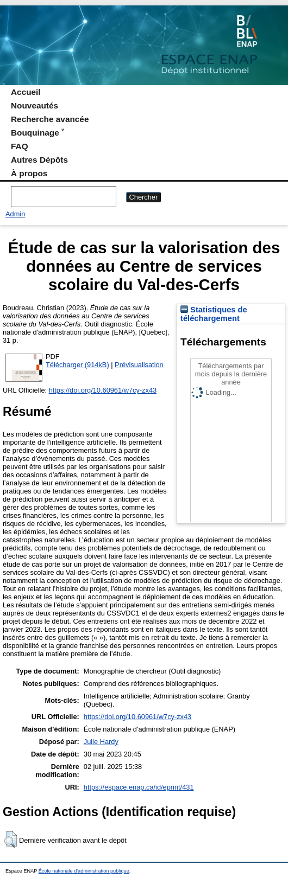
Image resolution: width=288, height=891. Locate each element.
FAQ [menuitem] (19, 146)
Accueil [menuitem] (26, 92)
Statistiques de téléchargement (213, 314)
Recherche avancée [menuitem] (50, 119)
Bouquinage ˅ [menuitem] (37, 132)
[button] (10, 839)
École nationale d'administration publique (84, 871)
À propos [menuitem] (29, 173)
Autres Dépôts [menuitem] (39, 159)
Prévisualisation (139, 365)
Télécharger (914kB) (77, 365)
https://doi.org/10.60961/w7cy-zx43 (102, 390)
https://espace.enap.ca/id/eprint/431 (139, 787)
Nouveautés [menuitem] (34, 105)
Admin (15, 214)
